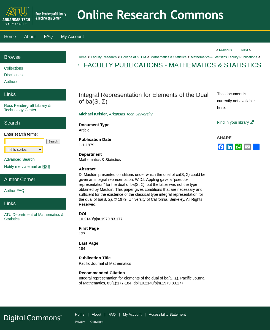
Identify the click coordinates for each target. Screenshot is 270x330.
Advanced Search (19, 159)
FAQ (112, 314)
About (96, 314)
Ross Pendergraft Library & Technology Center (27, 107)
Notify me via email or (27, 166)
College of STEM (133, 57)
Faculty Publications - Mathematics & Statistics (172, 65)
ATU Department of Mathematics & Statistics (34, 216)
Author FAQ (14, 190)
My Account (132, 314)
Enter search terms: (21, 134)
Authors (10, 81)
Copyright (96, 321)
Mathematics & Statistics (168, 57)
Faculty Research (104, 57)
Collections (13, 68)
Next (244, 50)
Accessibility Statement (167, 314)
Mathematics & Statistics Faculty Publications (224, 57)
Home (82, 57)
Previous (225, 50)
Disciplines (13, 75)
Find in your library (235, 122)
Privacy (80, 321)
